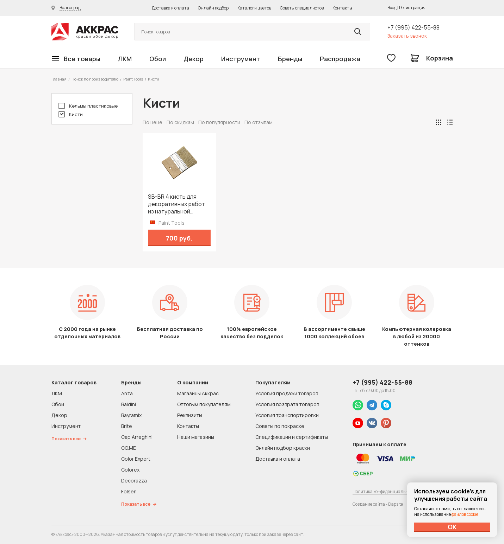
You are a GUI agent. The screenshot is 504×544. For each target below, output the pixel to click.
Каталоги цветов (254, 8)
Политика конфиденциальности (385, 491)
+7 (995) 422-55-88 (413, 27)
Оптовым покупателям (204, 404)
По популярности (219, 122)
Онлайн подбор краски (282, 447)
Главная (59, 79)
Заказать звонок (407, 35)
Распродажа (340, 59)
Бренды (290, 59)
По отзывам (258, 122)
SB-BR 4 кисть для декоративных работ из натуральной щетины (176, 204)
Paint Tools (133, 79)
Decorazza (134, 480)
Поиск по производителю (94, 79)
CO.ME (128, 447)
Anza (127, 393)
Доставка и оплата (170, 8)
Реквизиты (189, 415)
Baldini (128, 404)
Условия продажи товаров (286, 393)
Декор (193, 59)
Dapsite (395, 504)
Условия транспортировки (287, 415)
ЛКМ (125, 59)
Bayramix (131, 415)
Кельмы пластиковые (88, 106)
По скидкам (180, 122)
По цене (152, 122)
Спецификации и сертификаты (291, 437)
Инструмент (240, 59)
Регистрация (412, 8)
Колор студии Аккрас (84, 31)
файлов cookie (465, 514)
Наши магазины (195, 437)
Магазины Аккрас (198, 393)
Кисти (70, 114)
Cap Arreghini (137, 437)
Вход (392, 8)
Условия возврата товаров (287, 404)
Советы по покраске (279, 426)
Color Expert (135, 458)
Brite (126, 426)
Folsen (129, 491)
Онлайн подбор (213, 8)
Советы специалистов (302, 8)
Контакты (342, 8)
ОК (452, 527)
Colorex (130, 469)
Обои (157, 59)
